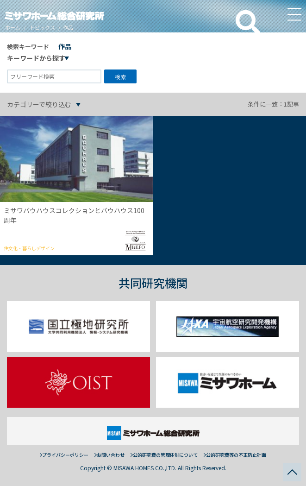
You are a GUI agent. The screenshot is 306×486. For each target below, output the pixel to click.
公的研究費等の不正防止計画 (236, 454)
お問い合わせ (111, 454)
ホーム (12, 27)
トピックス (42, 27)
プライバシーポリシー (65, 454)
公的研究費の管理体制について (165, 454)
